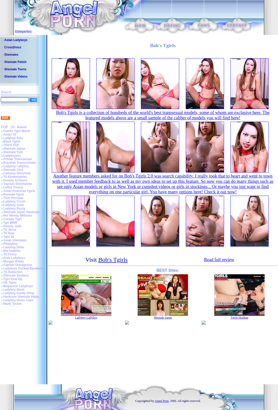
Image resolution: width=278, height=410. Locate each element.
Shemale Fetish (15, 62)
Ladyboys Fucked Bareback (23, 268)
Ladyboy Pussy (14, 208)
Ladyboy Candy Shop (18, 293)
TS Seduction (13, 272)
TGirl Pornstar (13, 198)
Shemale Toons (15, 69)
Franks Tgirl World (16, 131)
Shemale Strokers (16, 275)
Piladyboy (10, 244)
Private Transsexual (17, 159)
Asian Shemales (14, 240)
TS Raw (8, 233)
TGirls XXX (11, 145)
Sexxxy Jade (12, 226)
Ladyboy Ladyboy (16, 166)
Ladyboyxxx (12, 155)
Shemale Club (13, 170)
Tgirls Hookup (239, 317)
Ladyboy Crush (14, 201)
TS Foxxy (10, 254)
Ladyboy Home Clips (18, 300)
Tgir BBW (10, 222)
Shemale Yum (13, 152)
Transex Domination (17, 184)
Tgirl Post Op (12, 279)
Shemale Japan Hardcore (21, 212)
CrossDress (12, 47)
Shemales (11, 54)
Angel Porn (162, 401)
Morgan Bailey (13, 261)
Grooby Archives (15, 180)
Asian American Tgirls (19, 191)
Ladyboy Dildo (13, 247)
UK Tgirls (10, 282)
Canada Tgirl (12, 219)
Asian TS (9, 134)
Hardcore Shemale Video (21, 296)
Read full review (219, 259)
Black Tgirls (11, 141)
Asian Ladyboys (15, 40)
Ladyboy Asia (13, 138)
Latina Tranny (13, 187)
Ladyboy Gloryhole (17, 173)
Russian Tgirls (13, 194)
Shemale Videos (15, 76)
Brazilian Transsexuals (19, 162)
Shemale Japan (14, 148)
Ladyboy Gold (13, 205)
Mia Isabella (11, 251)
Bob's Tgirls (113, 259)
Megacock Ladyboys (18, 286)
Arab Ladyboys (14, 258)
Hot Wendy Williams (17, 215)
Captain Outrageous (17, 265)
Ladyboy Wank (13, 289)
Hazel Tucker (12, 303)
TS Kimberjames (15, 177)
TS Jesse (9, 229)
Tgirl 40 (8, 236)
